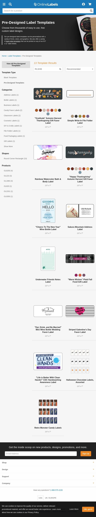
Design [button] (5, 469)
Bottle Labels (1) (10, 100)
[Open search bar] (10, 4)
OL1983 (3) (8, 181)
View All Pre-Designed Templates (15, 64)
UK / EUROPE (50, 498)
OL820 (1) (8, 186)
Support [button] (5, 476)
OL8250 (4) (8, 171)
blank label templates (13, 41)
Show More (8, 146)
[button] (4, 4)
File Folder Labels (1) (12, 131)
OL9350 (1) (8, 196)
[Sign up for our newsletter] (41, 453)
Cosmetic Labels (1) (12, 121)
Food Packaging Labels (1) (14, 136)
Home (4, 56)
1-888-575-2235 (56, 490)
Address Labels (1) (11, 95)
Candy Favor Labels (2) (13, 110)
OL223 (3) (8, 176)
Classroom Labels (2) (12, 116)
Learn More (74, 509)
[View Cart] (89, 4)
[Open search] (91, 11)
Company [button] (6, 483)
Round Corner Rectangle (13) (15, 159)
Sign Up (85, 454)
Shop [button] (4, 463)
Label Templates (14, 56)
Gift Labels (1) (9, 141)
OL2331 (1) (8, 191)
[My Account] (83, 4)
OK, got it (88, 509)
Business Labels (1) (11, 105)
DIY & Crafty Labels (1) (13, 126)
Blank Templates (10, 78)
